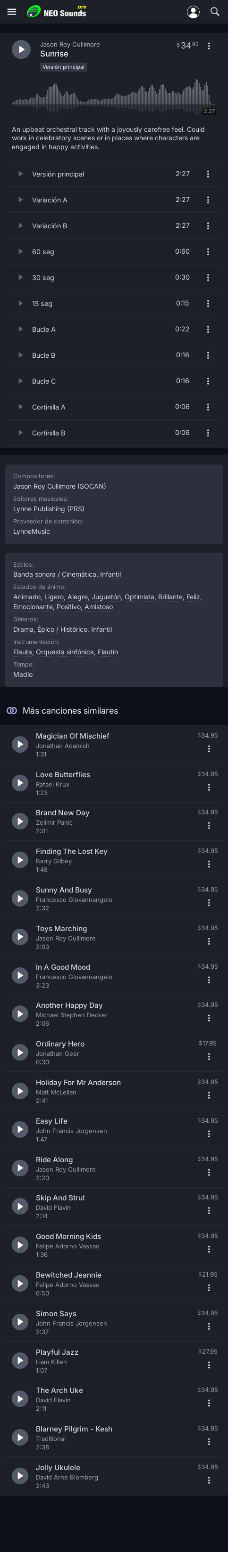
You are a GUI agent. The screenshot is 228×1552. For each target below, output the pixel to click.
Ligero (54, 597)
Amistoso (98, 607)
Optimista (139, 597)
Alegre (78, 597)
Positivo (69, 607)
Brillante (170, 597)
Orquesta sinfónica (65, 652)
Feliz (193, 597)
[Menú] (12, 12)
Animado (27, 597)
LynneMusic (31, 531)
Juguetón (106, 597)
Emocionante (33, 607)
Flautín (108, 652)
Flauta (22, 652)
